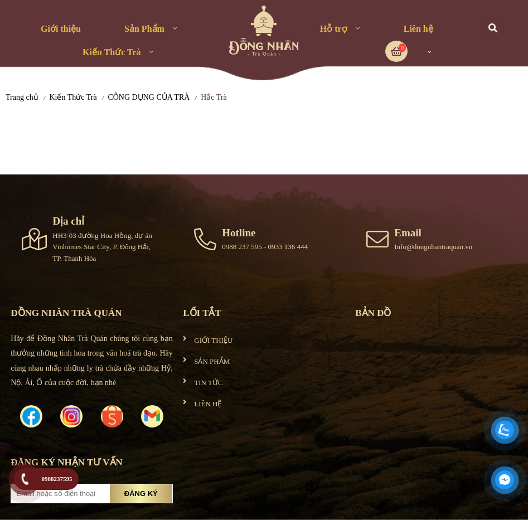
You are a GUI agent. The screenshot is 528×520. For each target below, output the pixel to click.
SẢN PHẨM (212, 361)
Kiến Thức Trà (112, 52)
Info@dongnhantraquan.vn (433, 246)
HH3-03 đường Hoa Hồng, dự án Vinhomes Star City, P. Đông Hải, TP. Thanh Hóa (102, 247)
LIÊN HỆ (207, 404)
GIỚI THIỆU (213, 340)
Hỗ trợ (333, 28)
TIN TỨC (208, 382)
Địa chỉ (68, 221)
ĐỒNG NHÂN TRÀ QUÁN (66, 313)
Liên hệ (418, 28)
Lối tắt (202, 313)
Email (408, 233)
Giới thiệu (61, 28)
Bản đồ (373, 313)
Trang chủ (22, 97)
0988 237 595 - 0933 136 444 (265, 246)
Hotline (238, 233)
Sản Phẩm (144, 28)
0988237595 (57, 478)
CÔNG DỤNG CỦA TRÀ (149, 97)
